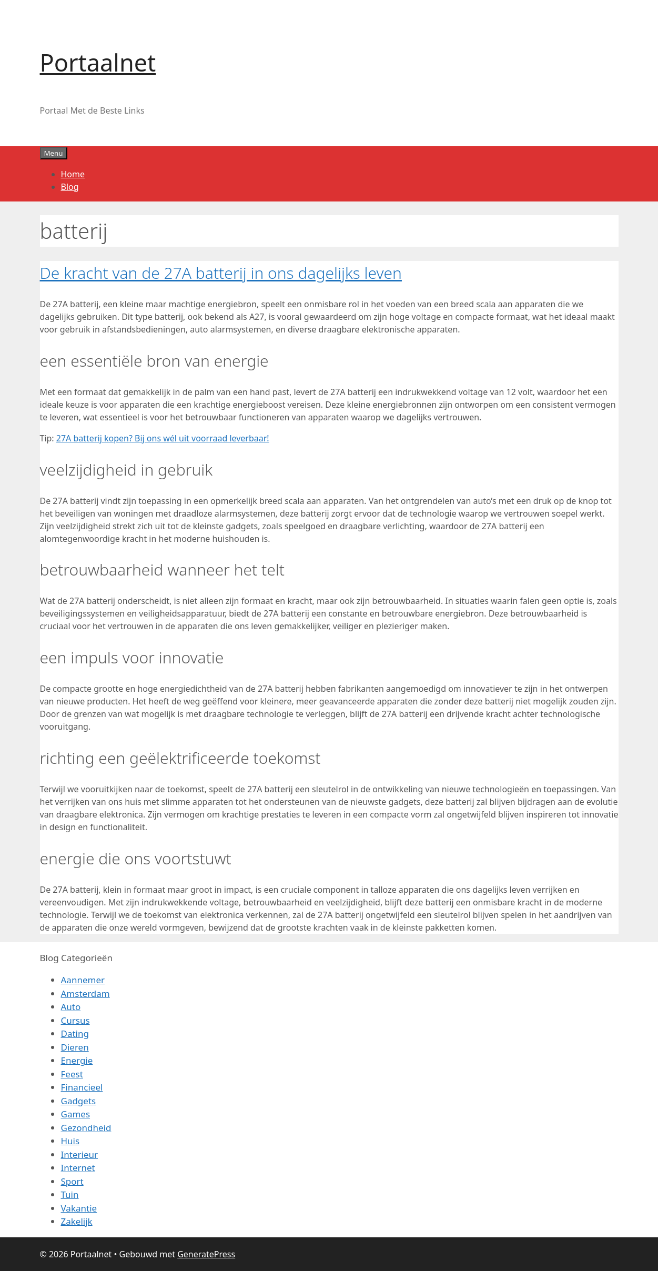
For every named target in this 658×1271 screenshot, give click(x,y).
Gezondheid (86, 1128)
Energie (77, 1060)
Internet (78, 1168)
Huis (70, 1141)
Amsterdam (85, 993)
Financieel (82, 1087)
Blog (70, 187)
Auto (71, 1007)
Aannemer (83, 980)
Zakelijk (77, 1221)
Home (73, 174)
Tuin (70, 1194)
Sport (72, 1181)
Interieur (79, 1154)
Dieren (75, 1047)
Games (75, 1114)
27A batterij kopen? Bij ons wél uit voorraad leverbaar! (162, 438)
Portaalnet (98, 62)
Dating (75, 1033)
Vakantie (79, 1208)
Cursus (75, 1020)
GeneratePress (206, 1254)
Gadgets (78, 1101)
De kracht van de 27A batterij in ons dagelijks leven (221, 273)
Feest (72, 1074)
